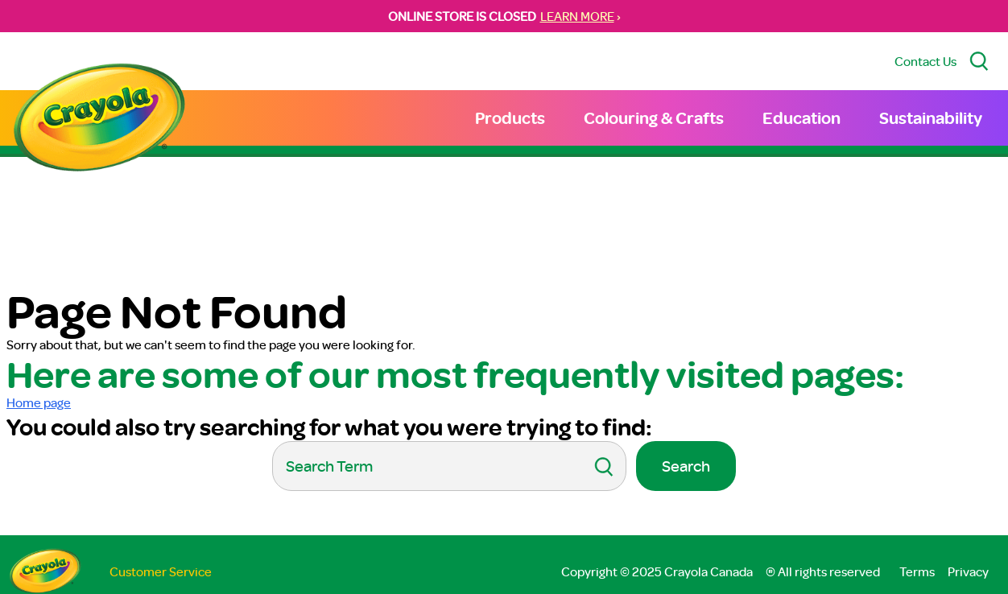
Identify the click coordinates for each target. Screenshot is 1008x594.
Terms (917, 571)
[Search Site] (979, 61)
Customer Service (160, 571)
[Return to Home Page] (99, 119)
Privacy (968, 571)
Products (510, 117)
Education (801, 117)
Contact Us (925, 61)
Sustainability (930, 117)
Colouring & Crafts (654, 117)
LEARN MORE (577, 16)
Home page (38, 402)
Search (686, 466)
